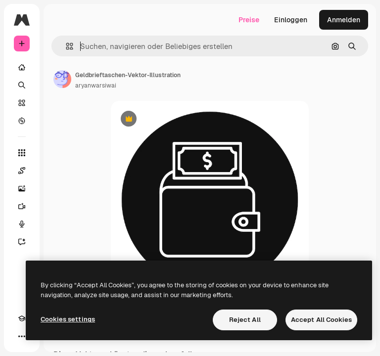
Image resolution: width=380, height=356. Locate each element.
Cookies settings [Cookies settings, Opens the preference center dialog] (68, 319)
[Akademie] (22, 318)
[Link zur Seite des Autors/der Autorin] (62, 79)
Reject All (245, 319)
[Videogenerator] (22, 206)
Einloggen (290, 19)
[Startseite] (22, 67)
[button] (65, 46)
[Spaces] (22, 170)
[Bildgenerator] (22, 188)
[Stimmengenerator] (22, 224)
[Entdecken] (22, 121)
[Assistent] (22, 242)
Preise (248, 19)
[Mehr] (22, 336)
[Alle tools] (22, 153)
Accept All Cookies (321, 319)
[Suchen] (22, 85)
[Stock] (22, 103)
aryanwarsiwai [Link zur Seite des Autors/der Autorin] (95, 85)
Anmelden (343, 19)
